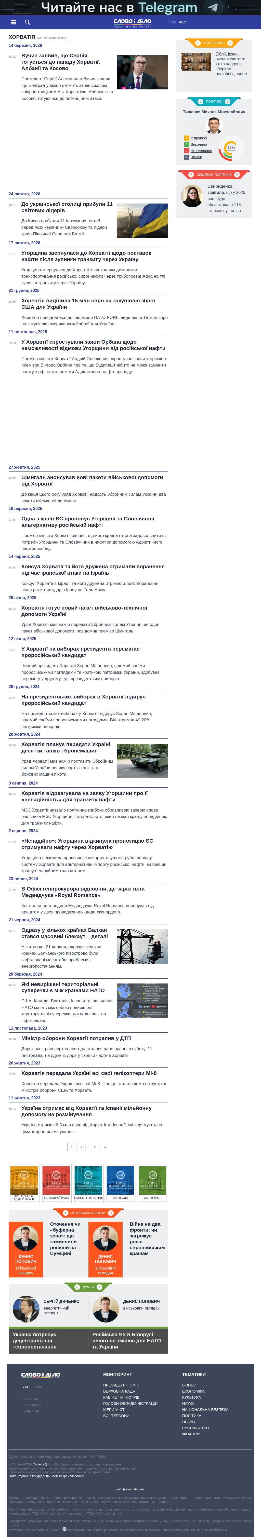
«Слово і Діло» (42, 1464)
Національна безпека (205, 1409)
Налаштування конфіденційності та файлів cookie (46, 1476)
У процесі (199, 138)
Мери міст (114, 1409)
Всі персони (116, 1415)
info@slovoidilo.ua (130, 1489)
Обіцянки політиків (214, 175)
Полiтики (214, 101)
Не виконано (201, 151)
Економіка (193, 1391)
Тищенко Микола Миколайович (214, 112)
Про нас (30, 1399)
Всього (196, 157)
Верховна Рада (119, 1391)
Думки (88, 1287)
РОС (182, 22)
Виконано (199, 144)
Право (188, 1422)
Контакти (31, 1405)
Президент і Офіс (121, 1385)
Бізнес (189, 1385)
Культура (191, 1397)
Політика (191, 1415)
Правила (30, 1411)
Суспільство (195, 1428)
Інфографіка (214, 43)
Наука (188, 1403)
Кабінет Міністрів (121, 1397)
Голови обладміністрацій (130, 1403)
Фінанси (191, 1434)
